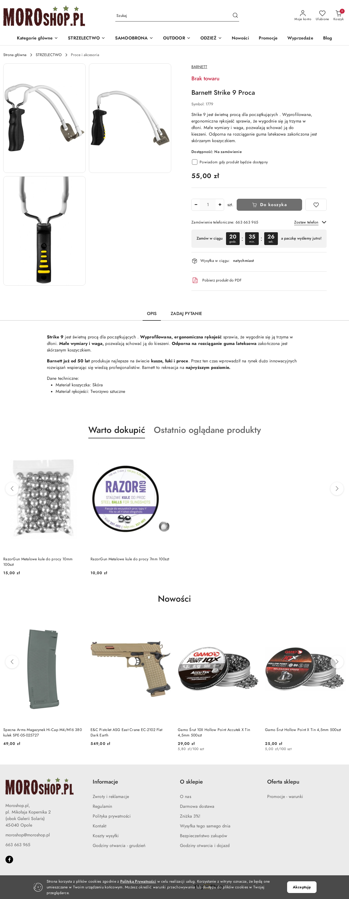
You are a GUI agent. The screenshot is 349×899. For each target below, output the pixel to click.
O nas (185, 797)
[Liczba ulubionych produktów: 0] (322, 16)
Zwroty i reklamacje (111, 797)
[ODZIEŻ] (211, 38)
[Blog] (328, 38)
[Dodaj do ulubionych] (316, 205)
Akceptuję (302, 887)
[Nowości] (240, 38)
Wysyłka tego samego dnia (205, 826)
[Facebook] (9, 859)
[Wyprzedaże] (300, 38)
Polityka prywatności (112, 816)
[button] (38, 38)
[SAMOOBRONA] (134, 38)
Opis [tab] (152, 314)
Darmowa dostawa (197, 806)
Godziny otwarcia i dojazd (205, 846)
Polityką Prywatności (138, 881)
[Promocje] (268, 38)
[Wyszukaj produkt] (177, 16)
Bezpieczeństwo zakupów (203, 836)
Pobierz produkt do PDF (216, 280)
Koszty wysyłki (106, 836)
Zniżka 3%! (190, 816)
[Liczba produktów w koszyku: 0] (338, 16)
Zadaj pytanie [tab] (186, 314)
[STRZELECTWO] (86, 38)
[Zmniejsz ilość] (196, 204)
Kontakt (99, 826)
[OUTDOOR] (177, 38)
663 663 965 (17, 845)
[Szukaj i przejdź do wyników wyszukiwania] (235, 16)
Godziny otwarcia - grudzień (119, 846)
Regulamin (102, 806)
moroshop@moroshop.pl (27, 835)
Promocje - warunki (285, 797)
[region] (259, 239)
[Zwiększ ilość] (220, 204)
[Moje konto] (303, 16)
